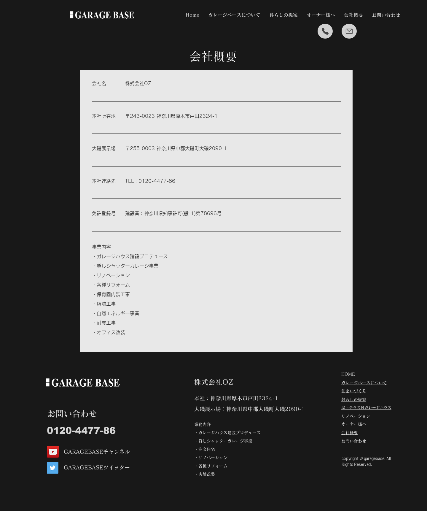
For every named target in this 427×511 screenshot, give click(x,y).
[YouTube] (53, 452)
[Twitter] (52, 468)
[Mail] (349, 31)
